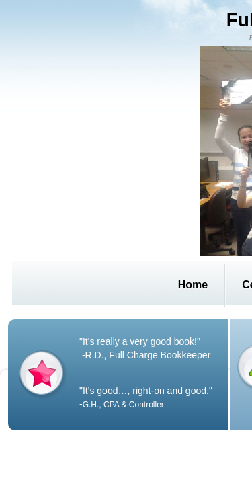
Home (193, 284)
